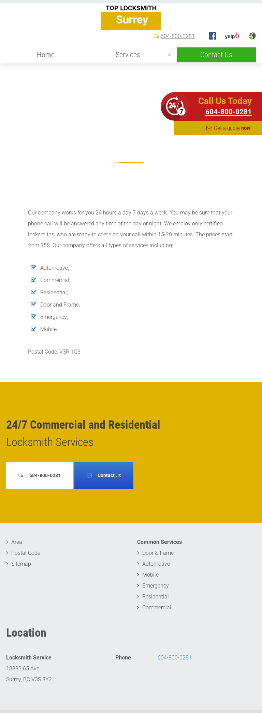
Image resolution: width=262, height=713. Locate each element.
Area (16, 542)
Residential (155, 596)
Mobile (150, 574)
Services (128, 75)
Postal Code (25, 553)
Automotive (156, 564)
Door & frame (158, 553)
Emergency (155, 585)
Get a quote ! (233, 127)
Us (109, 475)
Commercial (156, 607)
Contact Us (216, 75)
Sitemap (21, 564)
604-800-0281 (178, 56)
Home (46, 75)
